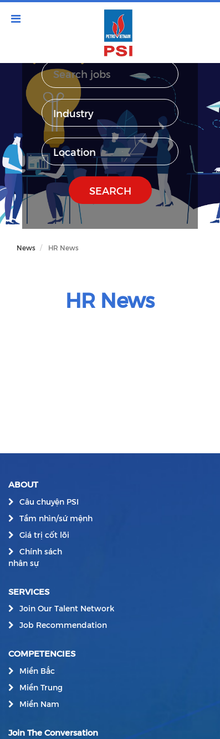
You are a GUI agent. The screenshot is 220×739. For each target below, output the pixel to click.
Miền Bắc (37, 670)
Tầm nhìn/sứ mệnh (56, 518)
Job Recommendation (63, 625)
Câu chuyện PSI (49, 501)
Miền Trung (41, 687)
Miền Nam (39, 704)
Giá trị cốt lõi (44, 535)
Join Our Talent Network (66, 608)
